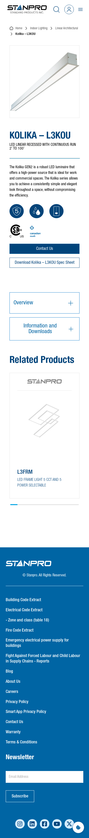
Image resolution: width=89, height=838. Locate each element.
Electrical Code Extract (24, 610)
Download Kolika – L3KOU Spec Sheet (45, 262)
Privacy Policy (17, 702)
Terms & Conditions (21, 742)
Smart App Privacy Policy (26, 712)
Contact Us (44, 249)
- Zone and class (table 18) (27, 620)
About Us (13, 681)
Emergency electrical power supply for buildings (37, 643)
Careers (12, 692)
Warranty (13, 732)
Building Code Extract (23, 600)
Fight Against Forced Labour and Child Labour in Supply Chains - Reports (43, 658)
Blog (9, 671)
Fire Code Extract (19, 630)
